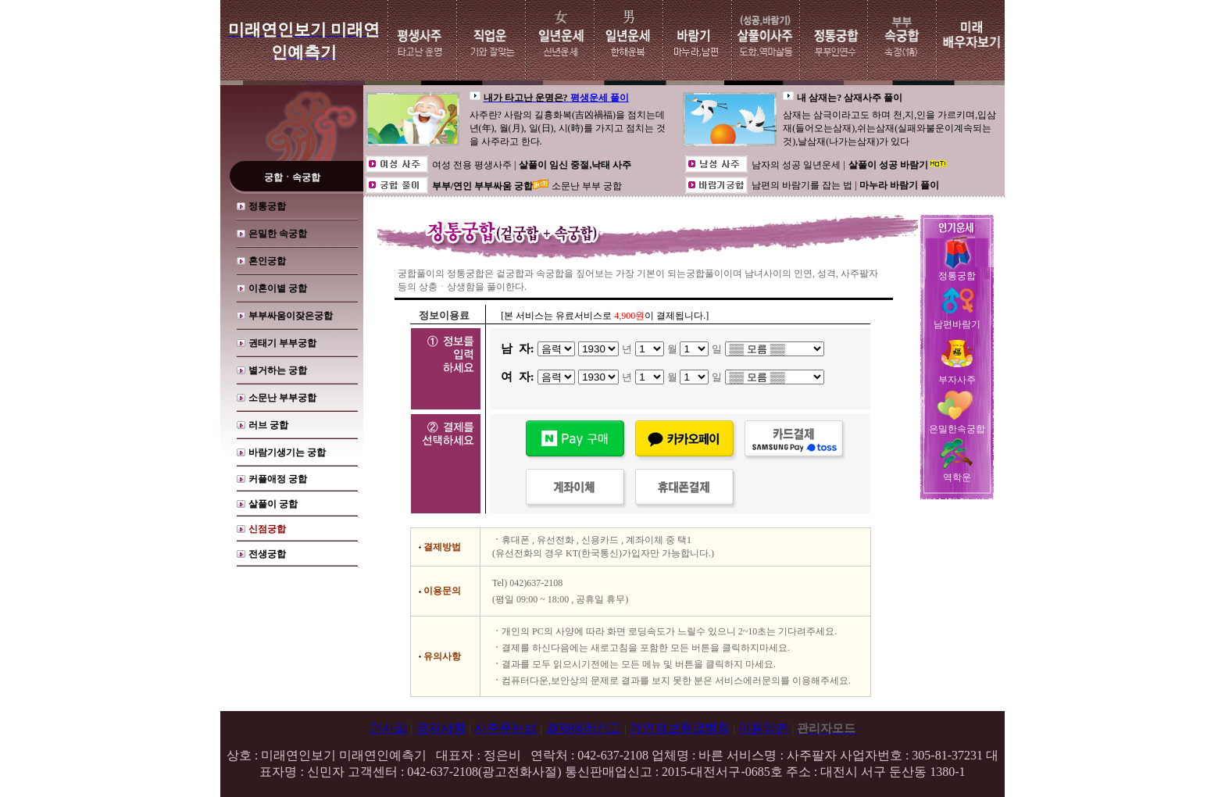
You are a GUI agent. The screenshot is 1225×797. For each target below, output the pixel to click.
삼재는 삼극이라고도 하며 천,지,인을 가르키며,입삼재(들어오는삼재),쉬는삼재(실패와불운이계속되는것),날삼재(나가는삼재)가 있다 (889, 128)
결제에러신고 (583, 727)
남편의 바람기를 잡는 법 (803, 185)
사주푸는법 (505, 727)
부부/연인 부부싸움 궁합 (482, 185)
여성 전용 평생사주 (473, 164)
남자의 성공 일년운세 (797, 164)
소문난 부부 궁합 (587, 185)
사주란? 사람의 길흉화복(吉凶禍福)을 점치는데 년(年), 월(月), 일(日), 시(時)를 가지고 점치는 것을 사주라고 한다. (568, 128)
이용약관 (763, 727)
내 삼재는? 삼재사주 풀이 (849, 97)
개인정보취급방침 (680, 727)
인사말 (388, 727)
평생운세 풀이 (599, 97)
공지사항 (441, 727)
